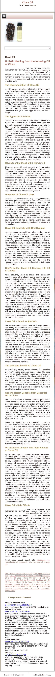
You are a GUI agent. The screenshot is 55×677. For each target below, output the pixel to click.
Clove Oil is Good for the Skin (30, 582)
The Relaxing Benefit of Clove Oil (27, 583)
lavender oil (38, 562)
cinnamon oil (43, 560)
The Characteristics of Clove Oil (18, 574)
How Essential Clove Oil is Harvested (25, 576)
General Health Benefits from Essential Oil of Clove (27, 585)
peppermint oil (25, 562)
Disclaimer (34, 673)
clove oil (26, 429)
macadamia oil (11, 562)
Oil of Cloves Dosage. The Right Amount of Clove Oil (27, 587)
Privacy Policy (22, 673)
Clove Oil (27, 2)
